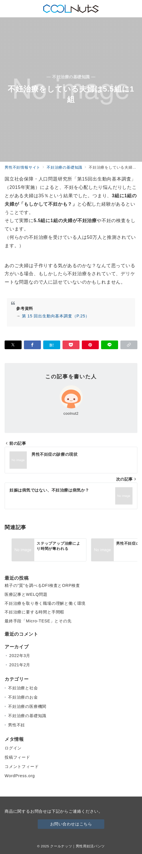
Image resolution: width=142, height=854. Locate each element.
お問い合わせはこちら (71, 824)
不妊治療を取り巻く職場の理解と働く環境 (45, 603)
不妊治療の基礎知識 (27, 715)
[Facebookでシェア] (32, 345)
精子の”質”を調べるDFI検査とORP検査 (42, 585)
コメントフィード (22, 766)
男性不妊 (16, 725)
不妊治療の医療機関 (27, 706)
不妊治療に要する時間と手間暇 (34, 612)
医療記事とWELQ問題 (26, 594)
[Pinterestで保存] (90, 345)
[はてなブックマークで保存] (51, 345)
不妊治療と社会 (23, 688)
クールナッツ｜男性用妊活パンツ (77, 846)
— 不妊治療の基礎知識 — (71, 77)
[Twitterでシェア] (13, 345)
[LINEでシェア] (109, 345)
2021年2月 (19, 665)
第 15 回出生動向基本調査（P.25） (56, 316)
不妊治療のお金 (23, 697)
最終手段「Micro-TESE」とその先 (38, 621)
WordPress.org (20, 775)
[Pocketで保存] (71, 345)
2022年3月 (19, 655)
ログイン (13, 748)
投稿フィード (17, 757)
